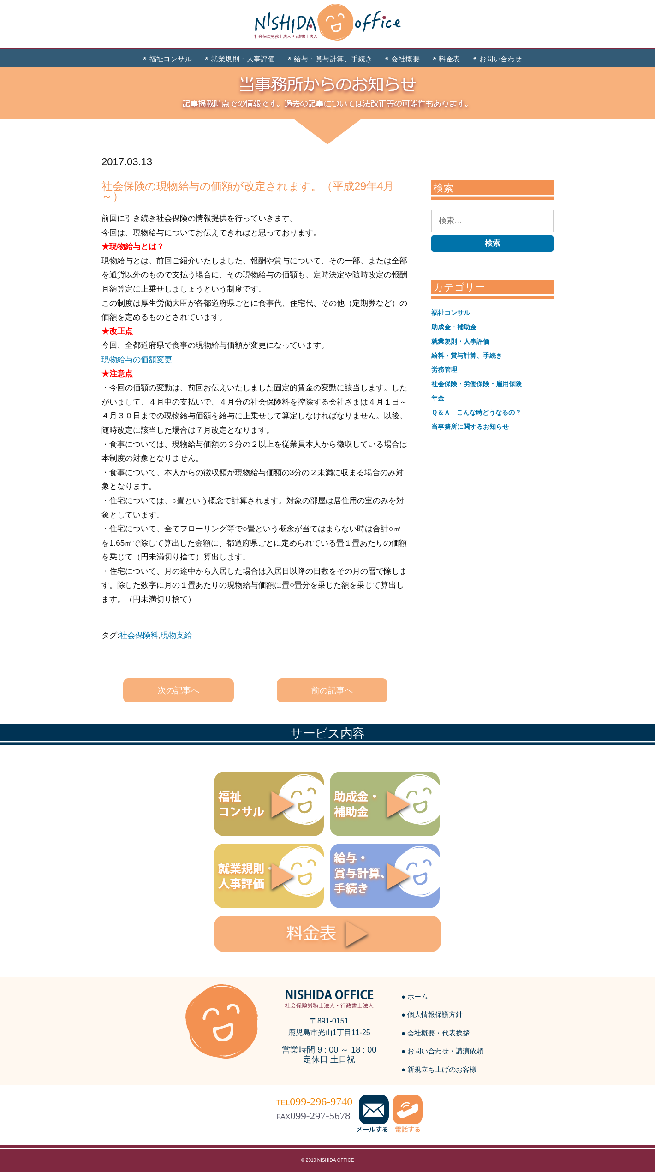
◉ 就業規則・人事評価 (240, 59)
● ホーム (414, 996)
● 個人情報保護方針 (432, 1014)
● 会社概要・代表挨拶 (435, 1033)
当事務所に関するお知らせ (470, 426)
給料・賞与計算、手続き (466, 355)
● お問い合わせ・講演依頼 (442, 1051)
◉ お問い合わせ (497, 59)
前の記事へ (332, 690)
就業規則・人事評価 (460, 341)
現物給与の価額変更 (136, 359)
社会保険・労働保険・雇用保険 (476, 383)
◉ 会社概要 (402, 59)
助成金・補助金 (453, 327)
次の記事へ (178, 690)
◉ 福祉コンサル (167, 59)
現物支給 (176, 635)
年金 (437, 398)
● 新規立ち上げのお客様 (438, 1069)
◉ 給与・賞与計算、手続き (330, 59)
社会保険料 (139, 635)
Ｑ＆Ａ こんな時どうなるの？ (476, 412)
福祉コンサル (450, 312)
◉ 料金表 (446, 59)
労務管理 (444, 369)
